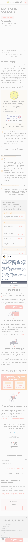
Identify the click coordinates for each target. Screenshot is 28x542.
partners (11, 260)
